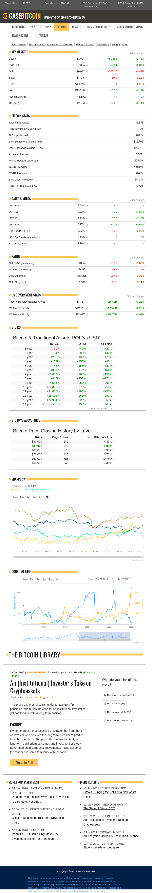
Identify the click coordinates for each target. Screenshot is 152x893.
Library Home (18, 44)
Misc (124, 44)
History (116, 44)
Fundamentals (37, 44)
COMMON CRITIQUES (98, 27)
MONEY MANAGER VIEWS (129, 27)
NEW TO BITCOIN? (41, 27)
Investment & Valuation (60, 44)
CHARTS (76, 27)
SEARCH (41, 35)
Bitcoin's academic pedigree (101, 847)
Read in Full (24, 762)
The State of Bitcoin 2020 (100, 808)
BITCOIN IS (18, 27)
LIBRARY (61, 27)
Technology (102, 44)
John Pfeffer (36, 672)
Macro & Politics (85, 44)
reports (50, 697)
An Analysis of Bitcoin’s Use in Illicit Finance (111, 836)
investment (35, 697)
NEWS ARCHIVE (20, 35)
